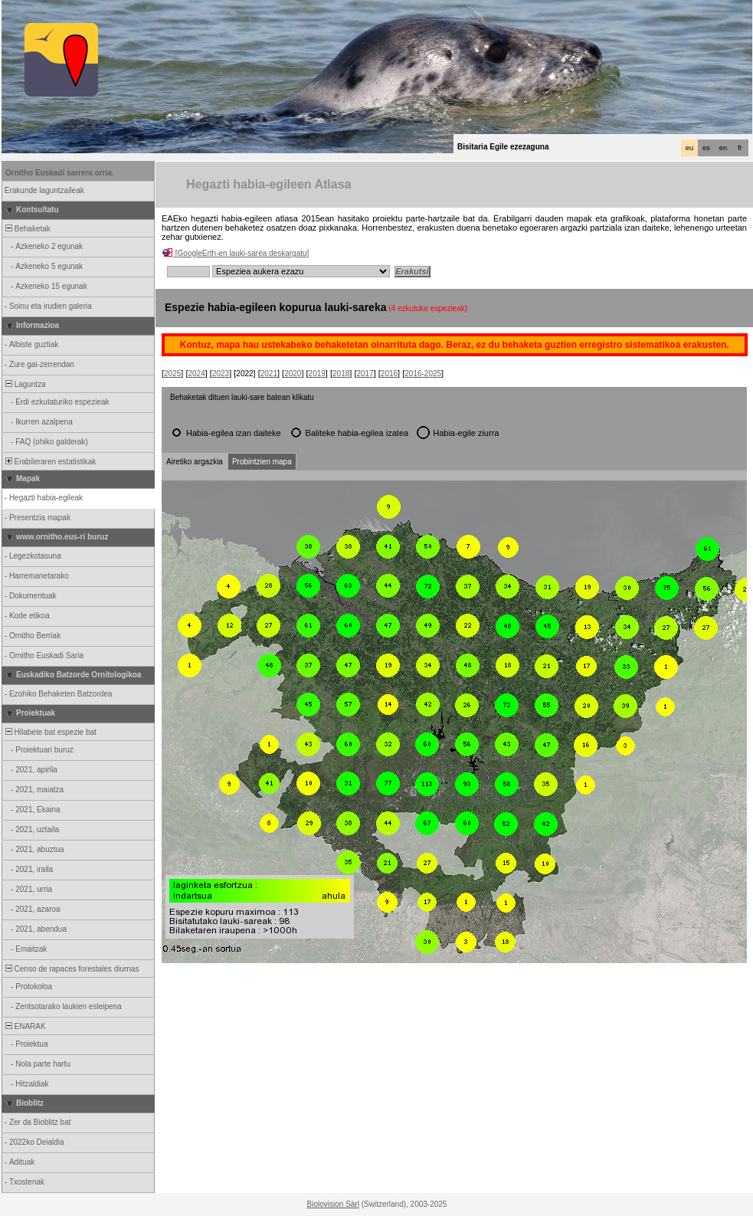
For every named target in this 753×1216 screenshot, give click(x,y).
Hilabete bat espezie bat (50, 732)
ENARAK (24, 1026)
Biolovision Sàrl (333, 1204)
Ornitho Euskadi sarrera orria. (59, 173)
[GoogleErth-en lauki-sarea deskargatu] (242, 253)
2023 (220, 373)
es (706, 148)
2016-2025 (422, 373)
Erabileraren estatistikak (49, 461)
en (723, 148)
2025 (172, 373)
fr (740, 148)
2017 (364, 373)
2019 (317, 373)
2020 (292, 373)
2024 (196, 373)
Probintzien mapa (262, 461)
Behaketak (27, 229)
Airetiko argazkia (194, 461)
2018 (340, 373)
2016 (389, 373)
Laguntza (24, 384)
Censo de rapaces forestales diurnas (71, 969)
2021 (268, 373)
